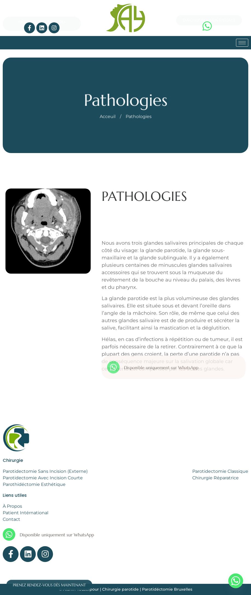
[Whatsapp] (235, 580)
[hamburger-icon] (242, 43)
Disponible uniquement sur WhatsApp (161, 375)
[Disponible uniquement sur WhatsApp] (113, 375)
